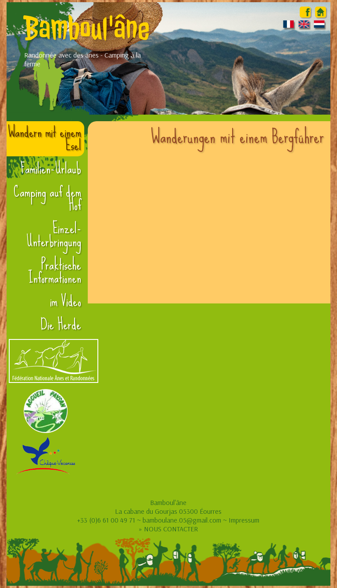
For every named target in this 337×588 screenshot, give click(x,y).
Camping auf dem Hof (47, 198)
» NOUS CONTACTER (168, 528)
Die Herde (60, 324)
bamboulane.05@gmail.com (182, 520)
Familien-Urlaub (51, 169)
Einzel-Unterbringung (53, 235)
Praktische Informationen (54, 271)
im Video (65, 301)
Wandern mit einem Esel (44, 138)
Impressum (244, 520)
